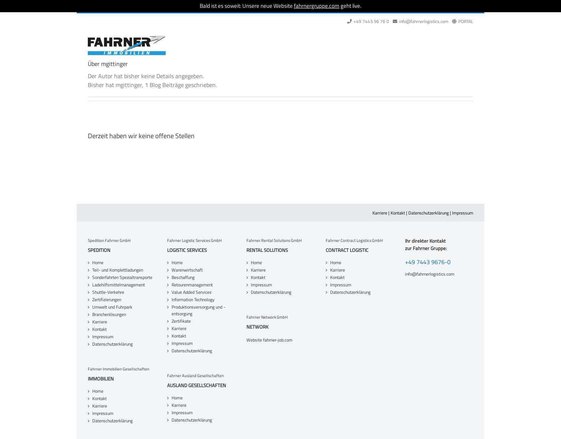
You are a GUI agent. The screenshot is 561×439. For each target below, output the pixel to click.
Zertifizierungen (106, 299)
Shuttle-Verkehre (108, 292)
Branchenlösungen (109, 314)
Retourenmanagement (192, 285)
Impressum (462, 212)
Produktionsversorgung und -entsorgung (198, 310)
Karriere (379, 212)
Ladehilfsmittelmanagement (118, 285)
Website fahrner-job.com (269, 340)
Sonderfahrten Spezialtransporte (122, 277)
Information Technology (193, 299)
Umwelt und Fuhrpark (112, 307)
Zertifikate (181, 321)
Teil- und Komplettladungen (117, 270)
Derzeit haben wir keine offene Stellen (141, 136)
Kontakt (398, 212)
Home (97, 262)
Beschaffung (183, 277)
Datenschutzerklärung (428, 212)
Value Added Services (192, 292)
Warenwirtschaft (187, 270)
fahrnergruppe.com (316, 5)
